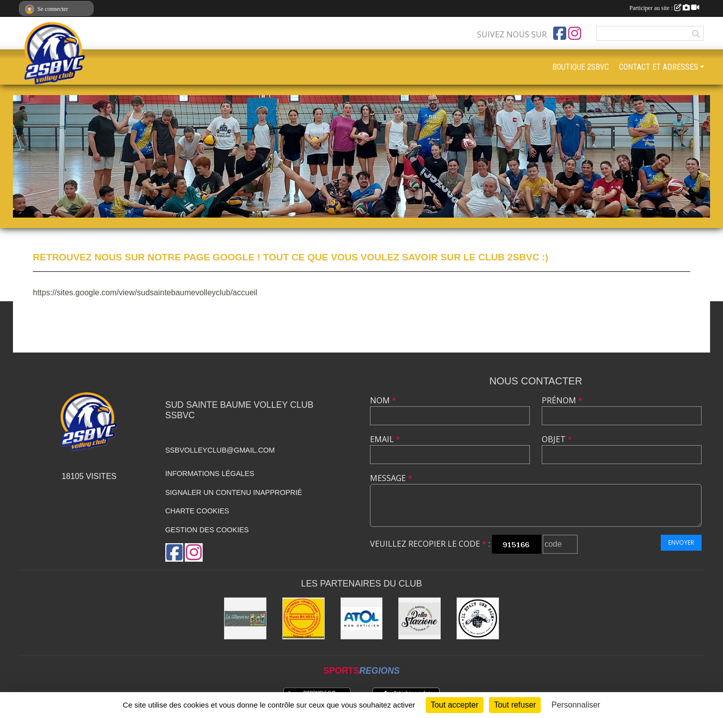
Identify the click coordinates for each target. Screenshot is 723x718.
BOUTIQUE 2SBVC (580, 67)
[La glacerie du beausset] (245, 619)
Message (391, 478)
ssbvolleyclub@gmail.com (220, 450)
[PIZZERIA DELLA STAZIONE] (419, 619)
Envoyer (681, 542)
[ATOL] (362, 619)
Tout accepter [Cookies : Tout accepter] (455, 705)
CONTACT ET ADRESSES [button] (658, 67)
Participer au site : (664, 7)
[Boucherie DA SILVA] (303, 619)
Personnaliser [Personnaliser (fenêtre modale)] (576, 705)
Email (385, 439)
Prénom (562, 400)
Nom (383, 400)
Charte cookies (197, 511)
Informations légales (209, 474)
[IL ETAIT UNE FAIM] (478, 619)
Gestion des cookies (207, 530)
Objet (557, 439)
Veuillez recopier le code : (430, 543)
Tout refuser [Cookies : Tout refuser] (515, 705)
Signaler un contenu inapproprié (233, 492)
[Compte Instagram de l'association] (574, 33)
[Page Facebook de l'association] (559, 33)
